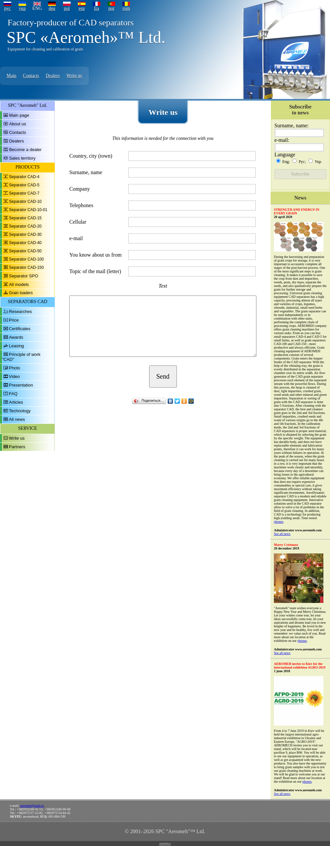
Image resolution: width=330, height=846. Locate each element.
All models (19, 284)
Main (11, 75)
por (111, 8)
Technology (20, 410)
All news (17, 419)
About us (17, 123)
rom (126, 8)
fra (96, 8)
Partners (17, 446)
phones (278, 521)
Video (14, 376)
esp (82, 8)
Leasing (16, 345)
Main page (19, 115)
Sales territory (22, 158)
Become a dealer (25, 149)
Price (14, 320)
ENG (37, 8)
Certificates (19, 328)
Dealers (53, 75)
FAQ (13, 393)
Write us (74, 75)
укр (22, 8)
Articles (16, 402)
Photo (14, 367)
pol (67, 8)
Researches (20, 311)
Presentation (21, 385)
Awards (16, 337)
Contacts (31, 75)
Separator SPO (23, 275)
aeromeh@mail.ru (32, 805)
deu (52, 8)
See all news (282, 534)
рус (7, 8)
